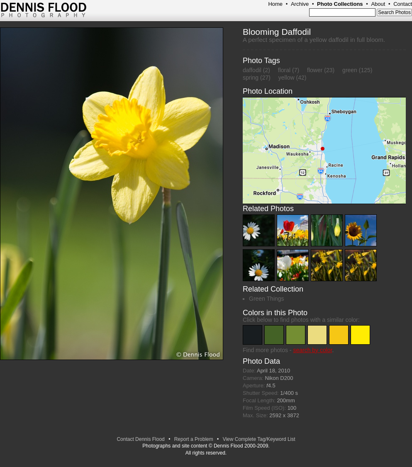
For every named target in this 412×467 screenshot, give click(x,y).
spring (250, 77)
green (349, 70)
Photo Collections (340, 4)
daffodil (252, 70)
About (378, 4)
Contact (402, 4)
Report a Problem (193, 439)
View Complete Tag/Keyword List (259, 439)
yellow (286, 77)
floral (284, 70)
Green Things (266, 298)
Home (275, 4)
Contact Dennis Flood (140, 439)
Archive (300, 4)
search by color (312, 350)
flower (314, 70)
